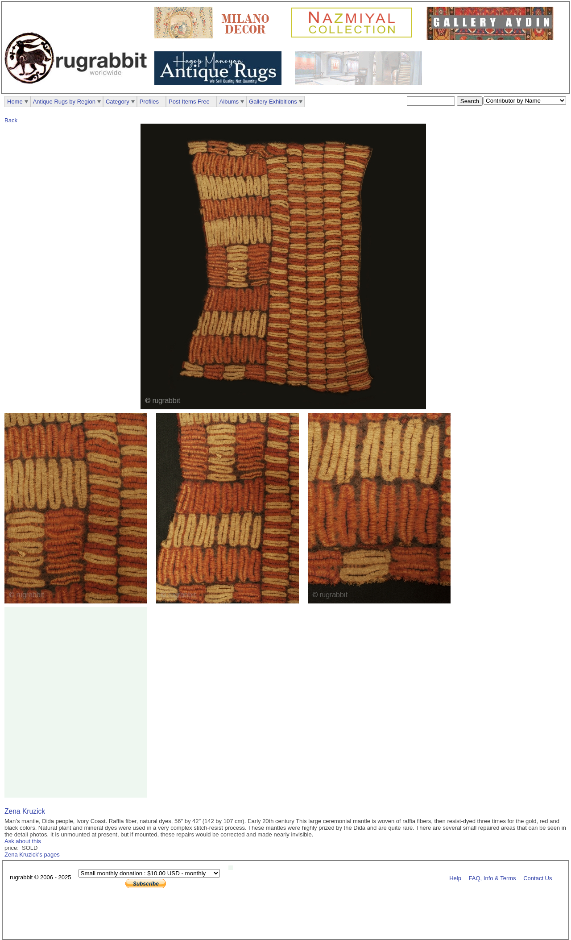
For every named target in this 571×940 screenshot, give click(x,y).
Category (117, 101)
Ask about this (22, 841)
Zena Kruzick (24, 811)
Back (10, 120)
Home (15, 101)
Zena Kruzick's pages (32, 854)
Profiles (149, 101)
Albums (229, 101)
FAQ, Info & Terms (492, 877)
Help (455, 877)
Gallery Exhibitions (273, 101)
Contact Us (537, 877)
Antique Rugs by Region (64, 101)
